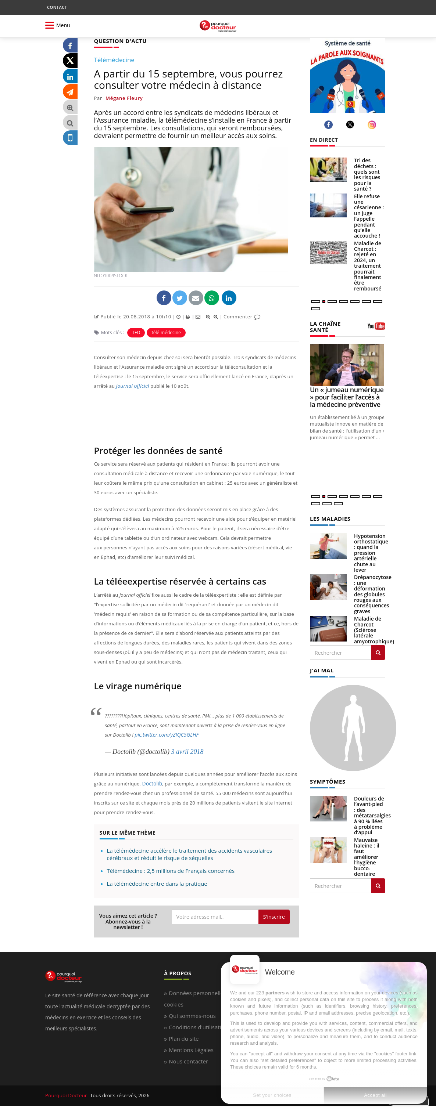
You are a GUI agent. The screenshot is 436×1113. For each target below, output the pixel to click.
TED (136, 332)
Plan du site (184, 1038)
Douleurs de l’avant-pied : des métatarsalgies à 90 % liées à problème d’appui (372, 813)
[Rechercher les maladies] (378, 651)
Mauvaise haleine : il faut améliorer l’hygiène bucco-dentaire (366, 855)
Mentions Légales (191, 1049)
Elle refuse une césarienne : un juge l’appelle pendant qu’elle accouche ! (369, 216)
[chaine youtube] (376, 328)
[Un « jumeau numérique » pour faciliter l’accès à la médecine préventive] (347, 364)
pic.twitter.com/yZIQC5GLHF (164, 734)
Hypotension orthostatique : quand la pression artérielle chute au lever (371, 551)
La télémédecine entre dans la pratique (157, 883)
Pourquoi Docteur (66, 1095)
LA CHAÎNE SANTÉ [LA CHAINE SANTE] (324, 326)
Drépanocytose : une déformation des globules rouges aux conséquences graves (373, 592)
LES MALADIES (329, 517)
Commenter (242, 316)
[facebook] (329, 124)
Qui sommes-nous (192, 1015)
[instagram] (373, 124)
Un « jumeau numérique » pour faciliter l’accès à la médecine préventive (346, 396)
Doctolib (151, 783)
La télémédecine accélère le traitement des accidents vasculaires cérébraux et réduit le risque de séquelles (189, 853)
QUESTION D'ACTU (119, 40)
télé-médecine (166, 332)
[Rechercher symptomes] (378, 884)
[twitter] (351, 124)
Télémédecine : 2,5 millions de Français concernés (171, 870)
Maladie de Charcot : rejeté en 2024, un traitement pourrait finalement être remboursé (368, 266)
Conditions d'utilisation (198, 1026)
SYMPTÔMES (326, 779)
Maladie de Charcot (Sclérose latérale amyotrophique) (374, 629)
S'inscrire (274, 916)
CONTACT (57, 7)
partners (275, 992)
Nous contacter (188, 1061)
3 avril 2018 (187, 751)
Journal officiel (131, 385)
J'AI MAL (321, 668)
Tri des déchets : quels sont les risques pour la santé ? (367, 174)
